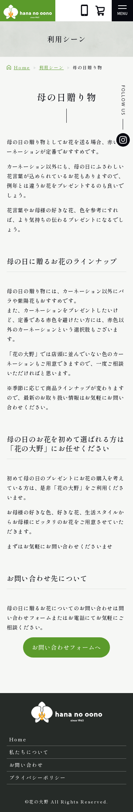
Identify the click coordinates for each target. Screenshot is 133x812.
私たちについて (29, 752)
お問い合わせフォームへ (66, 647)
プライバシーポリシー (37, 777)
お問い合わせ (26, 764)
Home (18, 739)
